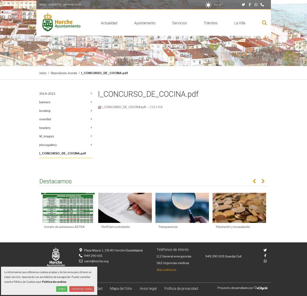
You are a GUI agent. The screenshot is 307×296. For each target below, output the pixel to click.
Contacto (55, 4)
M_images (46, 136)
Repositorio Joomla (64, 73)
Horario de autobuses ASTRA (64, 227)
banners (44, 102)
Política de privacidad (181, 288)
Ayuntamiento (145, 23)
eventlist (45, 119)
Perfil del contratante (115, 227)
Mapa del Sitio (72, 4)
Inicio (42, 4)
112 (159, 256)
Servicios (179, 23)
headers (45, 128)
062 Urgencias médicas (173, 263)
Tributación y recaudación (233, 227)
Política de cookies (54, 281)
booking (45, 111)
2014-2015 (47, 94)
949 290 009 (214, 256)
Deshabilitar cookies (81, 289)
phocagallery (48, 145)
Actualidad (109, 23)
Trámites (211, 23)
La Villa (239, 23)
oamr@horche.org (93, 261)
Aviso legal (148, 288)
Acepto (61, 289)
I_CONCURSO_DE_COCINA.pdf (122, 107)
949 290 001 (90, 256)
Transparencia (167, 227)
